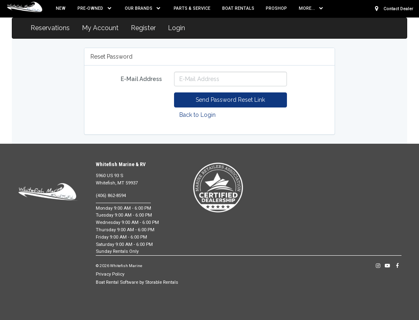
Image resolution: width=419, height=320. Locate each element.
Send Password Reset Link (230, 99)
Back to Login (197, 115)
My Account (100, 28)
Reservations (50, 28)
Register (143, 28)
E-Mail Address (141, 79)
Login (176, 28)
